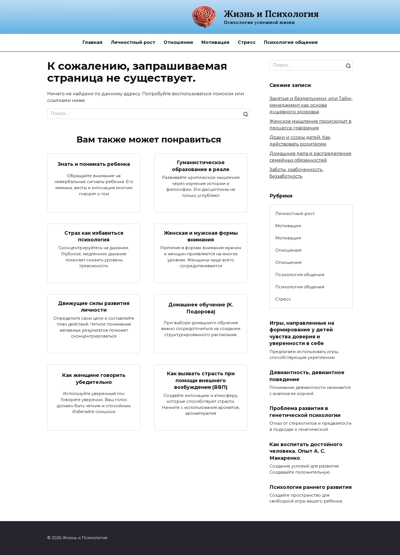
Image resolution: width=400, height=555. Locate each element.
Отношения (178, 42)
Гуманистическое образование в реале (200, 165)
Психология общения (291, 42)
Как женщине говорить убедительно (94, 378)
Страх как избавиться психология (93, 236)
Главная (92, 42)
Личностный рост (133, 42)
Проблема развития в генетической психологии (305, 412)
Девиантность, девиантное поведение (306, 375)
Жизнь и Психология (271, 13)
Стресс (247, 42)
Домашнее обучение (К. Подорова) (200, 308)
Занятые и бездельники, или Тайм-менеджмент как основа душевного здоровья (310, 105)
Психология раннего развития (310, 487)
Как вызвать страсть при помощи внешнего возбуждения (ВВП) (201, 380)
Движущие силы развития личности (93, 306)
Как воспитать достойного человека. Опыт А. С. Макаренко (305, 451)
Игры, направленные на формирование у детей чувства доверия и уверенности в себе (301, 333)
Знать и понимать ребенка (94, 164)
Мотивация (215, 42)
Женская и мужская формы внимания (201, 236)
